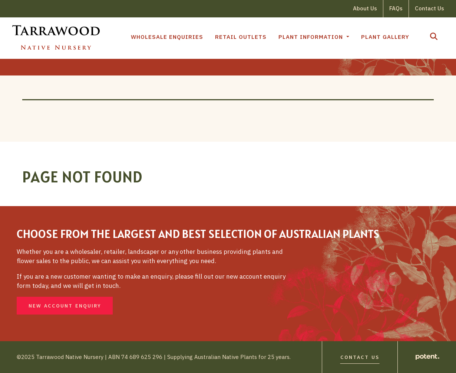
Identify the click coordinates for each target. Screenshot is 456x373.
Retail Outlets (241, 36)
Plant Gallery (385, 36)
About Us (365, 8)
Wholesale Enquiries (167, 36)
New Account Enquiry (65, 305)
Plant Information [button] (311, 36)
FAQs (396, 8)
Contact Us (429, 8)
